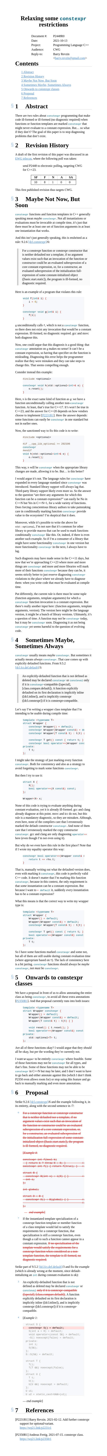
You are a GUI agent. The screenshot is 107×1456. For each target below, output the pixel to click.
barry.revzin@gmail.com (70, 57)
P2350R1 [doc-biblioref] (22, 1000)
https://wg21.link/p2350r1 (35, 1438)
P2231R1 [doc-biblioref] (48, 415)
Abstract (27, 71)
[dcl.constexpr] (37, 241)
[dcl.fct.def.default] (27, 667)
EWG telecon (23, 158)
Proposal (27, 93)
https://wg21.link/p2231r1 (35, 1427)
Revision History (32, 76)
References (29, 97)
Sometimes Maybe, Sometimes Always (46, 84)
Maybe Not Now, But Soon (39, 80)
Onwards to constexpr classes (40, 89)
